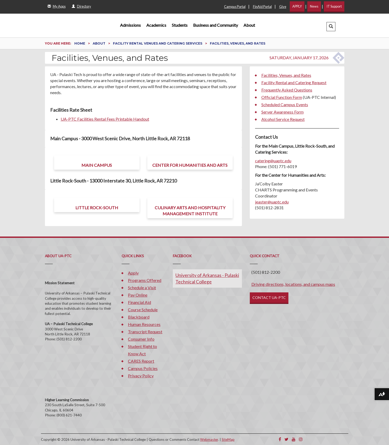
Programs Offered (144, 280)
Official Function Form (281, 97)
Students (180, 25)
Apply (133, 272)
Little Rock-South (96, 207)
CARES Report (141, 360)
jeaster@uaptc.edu (272, 201)
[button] (330, 26)
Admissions (130, 25)
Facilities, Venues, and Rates (286, 75)
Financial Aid (139, 302)
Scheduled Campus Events (284, 104)
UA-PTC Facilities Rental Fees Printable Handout (105, 118)
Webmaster (209, 439)
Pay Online (137, 294)
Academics (156, 25)
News (314, 6)
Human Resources (144, 324)
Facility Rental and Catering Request (293, 82)
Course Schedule (143, 309)
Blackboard (138, 316)
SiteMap (228, 439)
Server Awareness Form (282, 111)
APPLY (297, 6)
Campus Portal (235, 6)
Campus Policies (143, 368)
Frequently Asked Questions (286, 89)
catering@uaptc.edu (273, 160)
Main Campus (96, 165)
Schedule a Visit (142, 287)
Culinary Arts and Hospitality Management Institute (190, 210)
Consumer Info (141, 338)
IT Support (334, 6)
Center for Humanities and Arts (189, 165)
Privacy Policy (141, 375)
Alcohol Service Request (283, 119)
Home (80, 43)
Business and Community (215, 25)
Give (282, 6)
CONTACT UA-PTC (269, 297)
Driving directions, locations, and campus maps (293, 284)
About (249, 25)
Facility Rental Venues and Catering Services (158, 43)
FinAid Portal (262, 6)
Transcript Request (145, 331)
